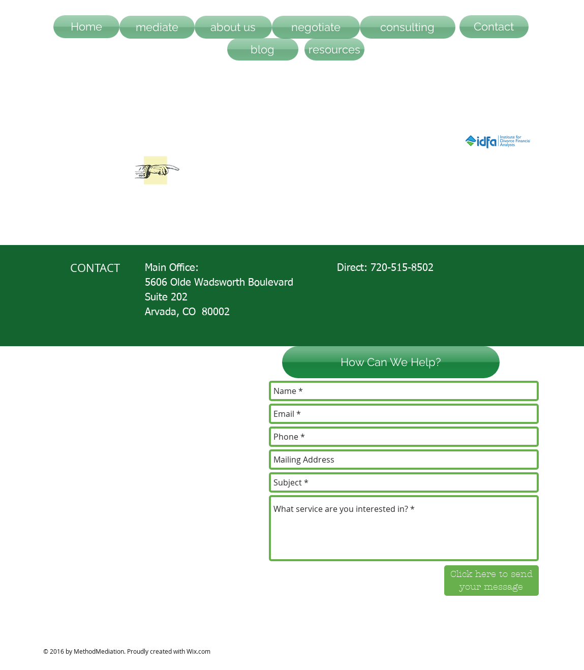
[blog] (262, 49)
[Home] (86, 26)
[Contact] (494, 26)
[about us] (233, 27)
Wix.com (198, 651)
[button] (391, 362)
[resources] (334, 49)
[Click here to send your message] (491, 580)
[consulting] (407, 27)
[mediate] (157, 27)
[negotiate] (316, 27)
